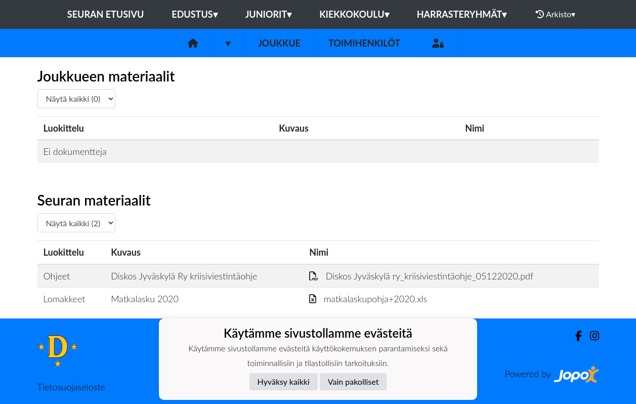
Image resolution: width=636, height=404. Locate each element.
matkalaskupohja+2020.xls (368, 298)
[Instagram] (590, 336)
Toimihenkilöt (364, 43)
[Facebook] (574, 336)
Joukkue (279, 43)
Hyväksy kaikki (284, 381)
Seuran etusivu (105, 14)
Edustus (194, 14)
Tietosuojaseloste (71, 386)
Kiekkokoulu (354, 14)
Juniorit (268, 14)
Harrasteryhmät (462, 14)
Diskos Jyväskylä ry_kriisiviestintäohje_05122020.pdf (421, 275)
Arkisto (555, 14)
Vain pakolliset (353, 381)
